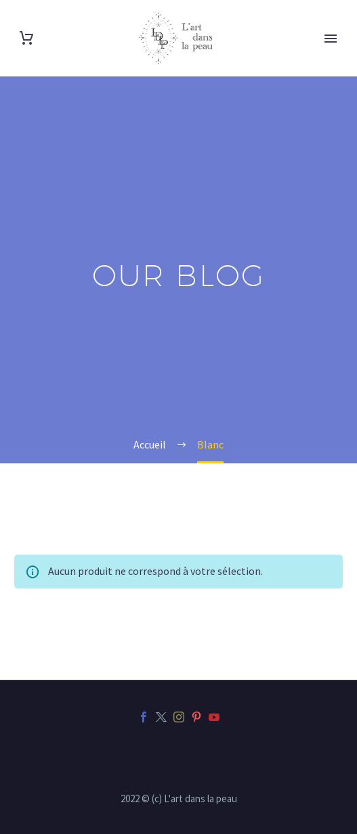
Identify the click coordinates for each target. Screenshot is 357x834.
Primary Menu (330, 38)
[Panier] (26, 38)
